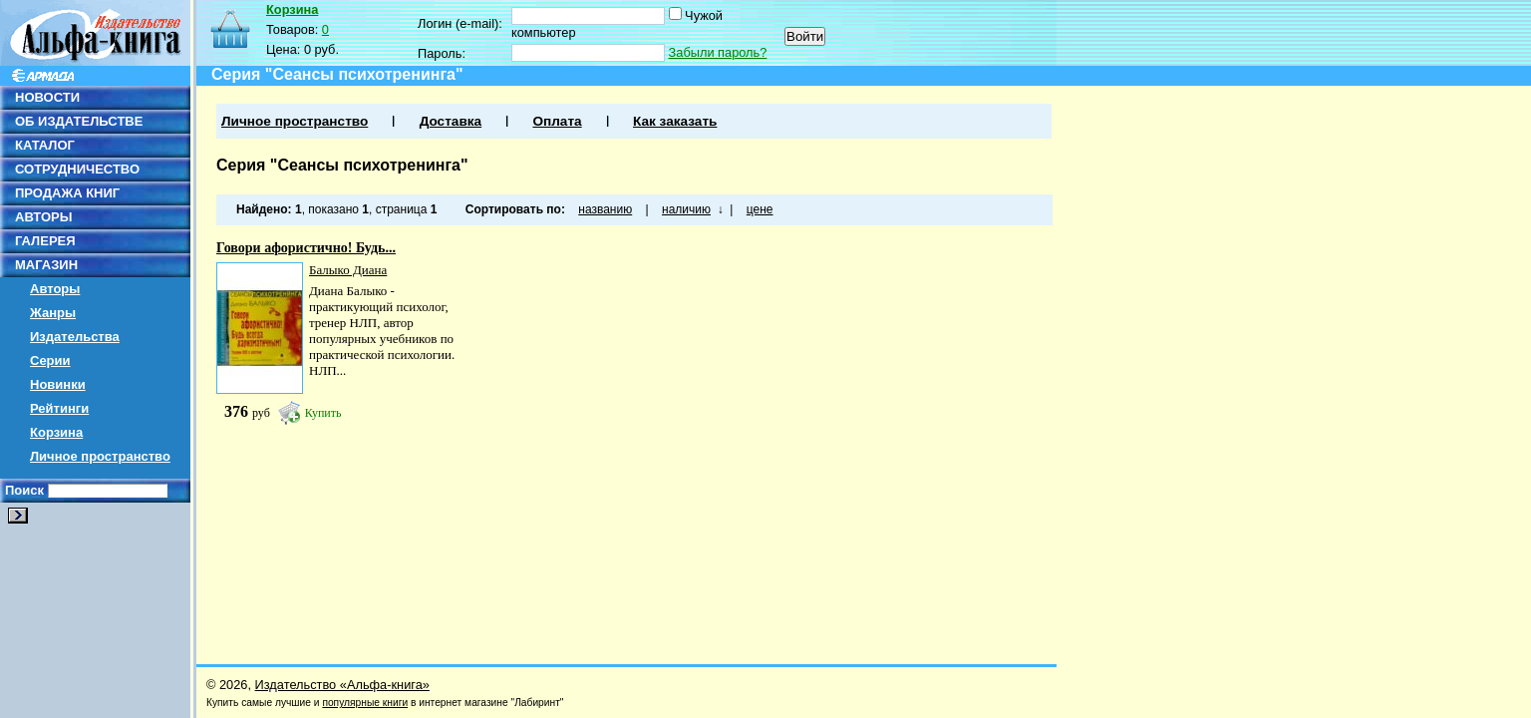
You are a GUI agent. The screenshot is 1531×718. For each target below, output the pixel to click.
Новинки (58, 384)
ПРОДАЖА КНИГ (67, 192)
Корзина (56, 432)
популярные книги (365, 702)
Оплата (556, 121)
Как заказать (675, 121)
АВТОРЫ (43, 216)
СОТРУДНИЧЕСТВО (77, 169)
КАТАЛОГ (45, 145)
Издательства (75, 336)
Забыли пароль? (718, 52)
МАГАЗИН (46, 264)
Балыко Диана (348, 269)
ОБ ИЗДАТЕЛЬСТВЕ (79, 121)
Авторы (55, 288)
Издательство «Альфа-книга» (342, 684)
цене (760, 209)
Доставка (450, 121)
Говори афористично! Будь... (306, 247)
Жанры (53, 312)
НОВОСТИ (47, 97)
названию (605, 209)
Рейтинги (59, 408)
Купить (323, 413)
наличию (686, 209)
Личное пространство (100, 456)
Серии (50, 360)
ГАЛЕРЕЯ (45, 240)
